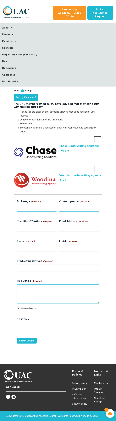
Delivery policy (79, 383)
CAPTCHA (23, 319)
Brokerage (29, 201)
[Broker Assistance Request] (100, 13)
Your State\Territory (35, 221)
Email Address (73, 221)
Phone (26, 241)
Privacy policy (79, 389)
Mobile (68, 241)
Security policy (79, 403)
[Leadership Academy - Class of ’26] (69, 13)
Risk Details (29, 280)
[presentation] (39, 328)
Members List (101, 383)
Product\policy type (35, 260)
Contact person (74, 201)
